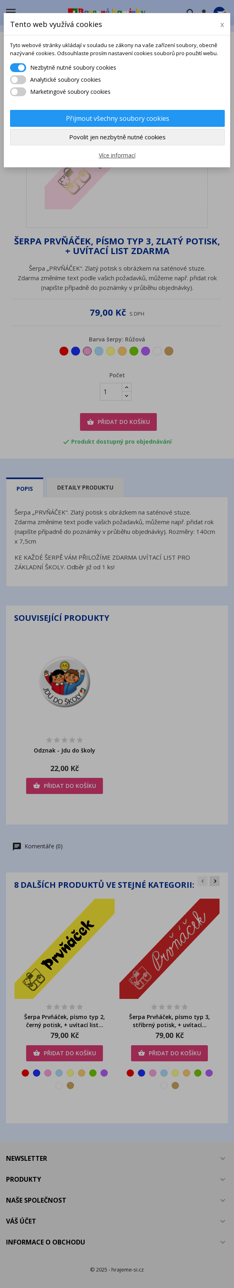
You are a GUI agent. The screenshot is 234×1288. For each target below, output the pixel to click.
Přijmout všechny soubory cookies (117, 118)
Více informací (117, 155)
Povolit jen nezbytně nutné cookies (117, 137)
